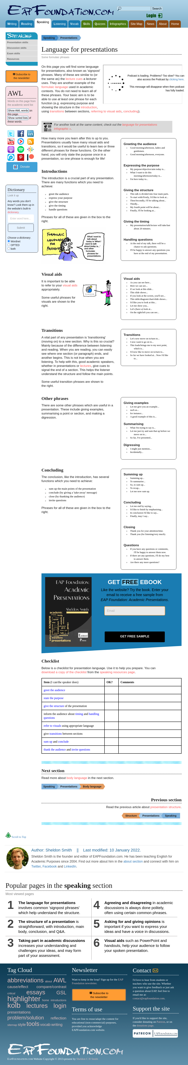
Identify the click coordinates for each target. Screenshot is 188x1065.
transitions (57, 111)
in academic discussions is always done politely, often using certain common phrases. (139, 908)
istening (60, 23)
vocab (45, 1024)
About (163, 23)
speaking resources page (117, 672)
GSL (61, 992)
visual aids (70, 285)
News (150, 23)
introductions (58, 1000)
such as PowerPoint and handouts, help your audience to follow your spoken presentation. (137, 945)
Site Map (136, 23)
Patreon (161, 1021)
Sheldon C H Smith (87, 1058)
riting (12, 23)
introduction (89, 107)
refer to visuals (52, 725)
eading (26, 23)
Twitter (36, 866)
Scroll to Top (16, 836)
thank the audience (55, 749)
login (59, 1005)
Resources (13, 59)
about (48, 981)
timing (79, 713)
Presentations (70, 38)
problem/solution (25, 1018)
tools (33, 1023)
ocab (74, 23)
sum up (48, 741)
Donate (25, 166)
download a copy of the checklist (64, 672)
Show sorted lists (18, 117)
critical (11, 993)
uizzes (100, 23)
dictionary (13, 212)
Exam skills (13, 53)
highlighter (24, 999)
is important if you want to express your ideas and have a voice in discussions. (137, 926)
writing (56, 1024)
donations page (145, 1025)
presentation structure (165, 807)
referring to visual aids (106, 111)
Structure (132, 815)
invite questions (81, 749)
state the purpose (54, 698)
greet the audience (54, 690)
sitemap (12, 1024)
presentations (19, 1012)
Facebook (50, 866)
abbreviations (25, 980)
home (45, 1000)
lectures (85, 366)
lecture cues (74, 79)
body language (77, 778)
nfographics (118, 23)
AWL (59, 980)
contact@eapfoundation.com (149, 998)
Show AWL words (18, 110)
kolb (14, 1005)
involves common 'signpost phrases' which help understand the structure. (49, 908)
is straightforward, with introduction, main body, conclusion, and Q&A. (51, 926)
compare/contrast (51, 987)
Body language (94, 786)
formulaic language (54, 87)
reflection (58, 1018)
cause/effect (17, 987)
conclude (63, 741)
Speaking (50, 38)
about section (133, 861)
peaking (43, 22)
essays (35, 992)
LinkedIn (70, 866)
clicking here (176, 79)
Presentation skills (17, 42)
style (22, 1024)
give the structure (54, 706)
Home (175, 23)
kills (86, 23)
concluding (130, 111)
